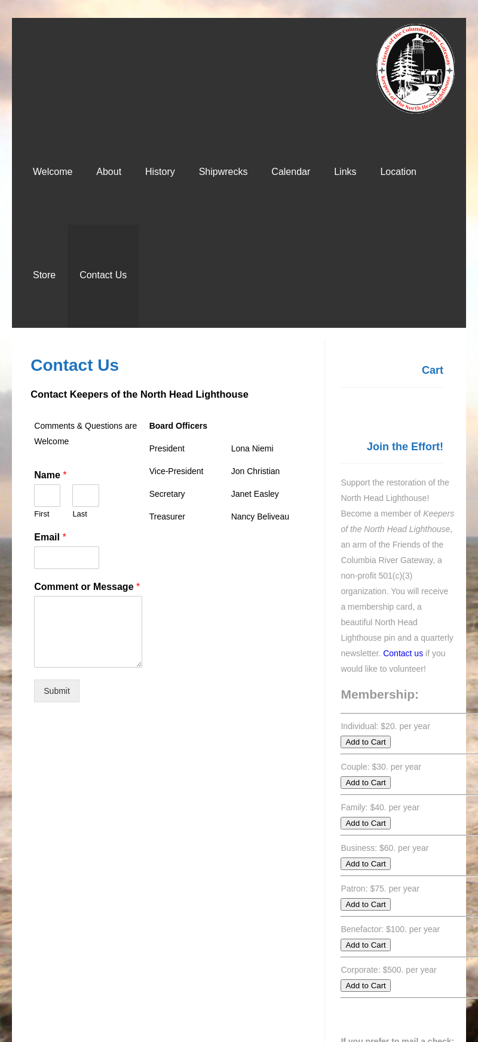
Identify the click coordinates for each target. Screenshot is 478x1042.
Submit (57, 691)
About (108, 172)
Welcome (52, 172)
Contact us (403, 653)
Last (79, 513)
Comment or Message (87, 587)
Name (50, 475)
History (160, 172)
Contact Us (103, 275)
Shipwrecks (223, 172)
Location (398, 172)
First (41, 513)
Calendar (290, 172)
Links (345, 172)
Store (44, 275)
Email (50, 537)
